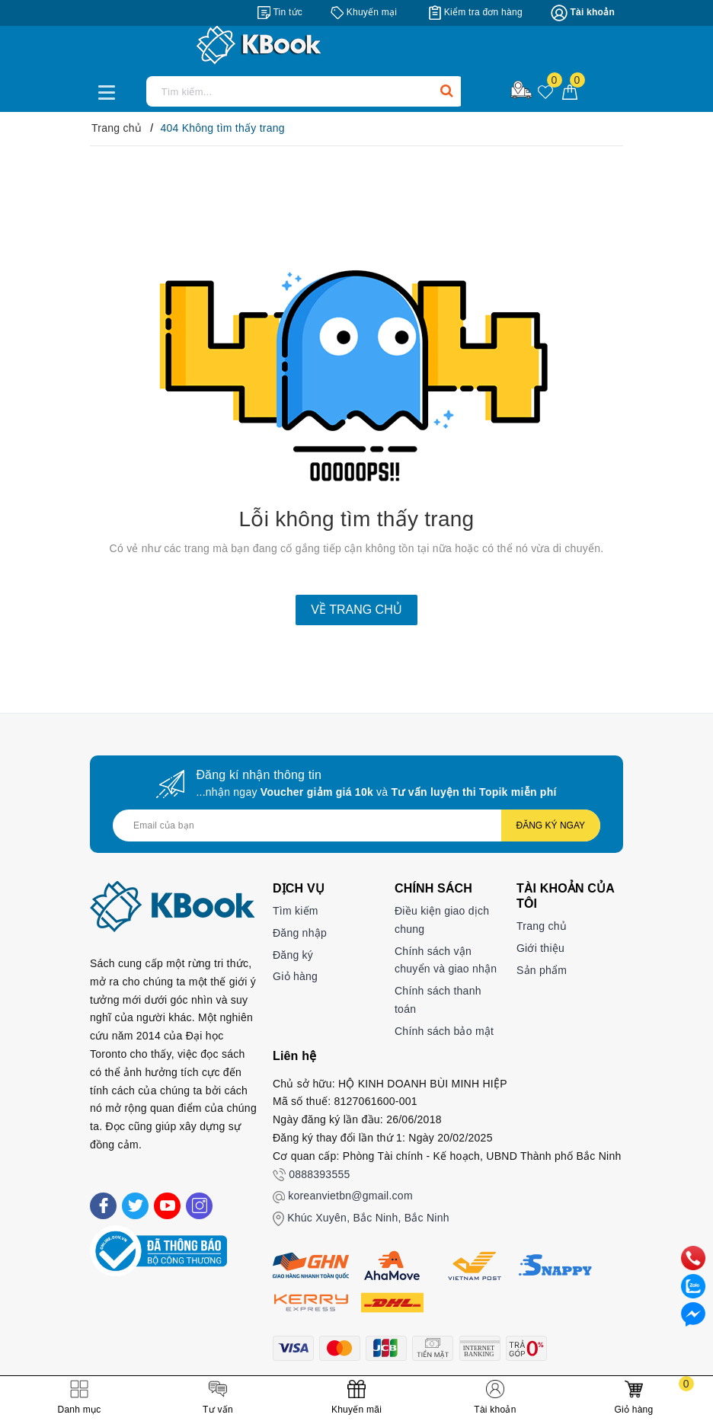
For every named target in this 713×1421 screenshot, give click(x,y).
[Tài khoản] (582, 13)
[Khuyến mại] (363, 12)
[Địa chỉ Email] (356, 825)
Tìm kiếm (295, 911)
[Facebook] (103, 1206)
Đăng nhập (300, 933)
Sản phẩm (541, 970)
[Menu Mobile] (111, 91)
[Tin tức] (280, 12)
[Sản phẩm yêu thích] (545, 93)
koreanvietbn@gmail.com (350, 1195)
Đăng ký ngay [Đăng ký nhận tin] (550, 825)
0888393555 (319, 1174)
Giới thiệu (540, 948)
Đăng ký (293, 955)
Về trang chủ (356, 609)
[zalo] (693, 1285)
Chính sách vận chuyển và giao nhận (446, 960)
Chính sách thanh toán (438, 1000)
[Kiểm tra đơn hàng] (475, 12)
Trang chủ (541, 926)
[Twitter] (135, 1206)
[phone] (693, 1257)
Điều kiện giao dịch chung (442, 920)
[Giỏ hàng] (569, 91)
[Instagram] (199, 1206)
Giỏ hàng (295, 976)
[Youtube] (167, 1206)
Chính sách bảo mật (444, 1031)
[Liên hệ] (693, 1313)
